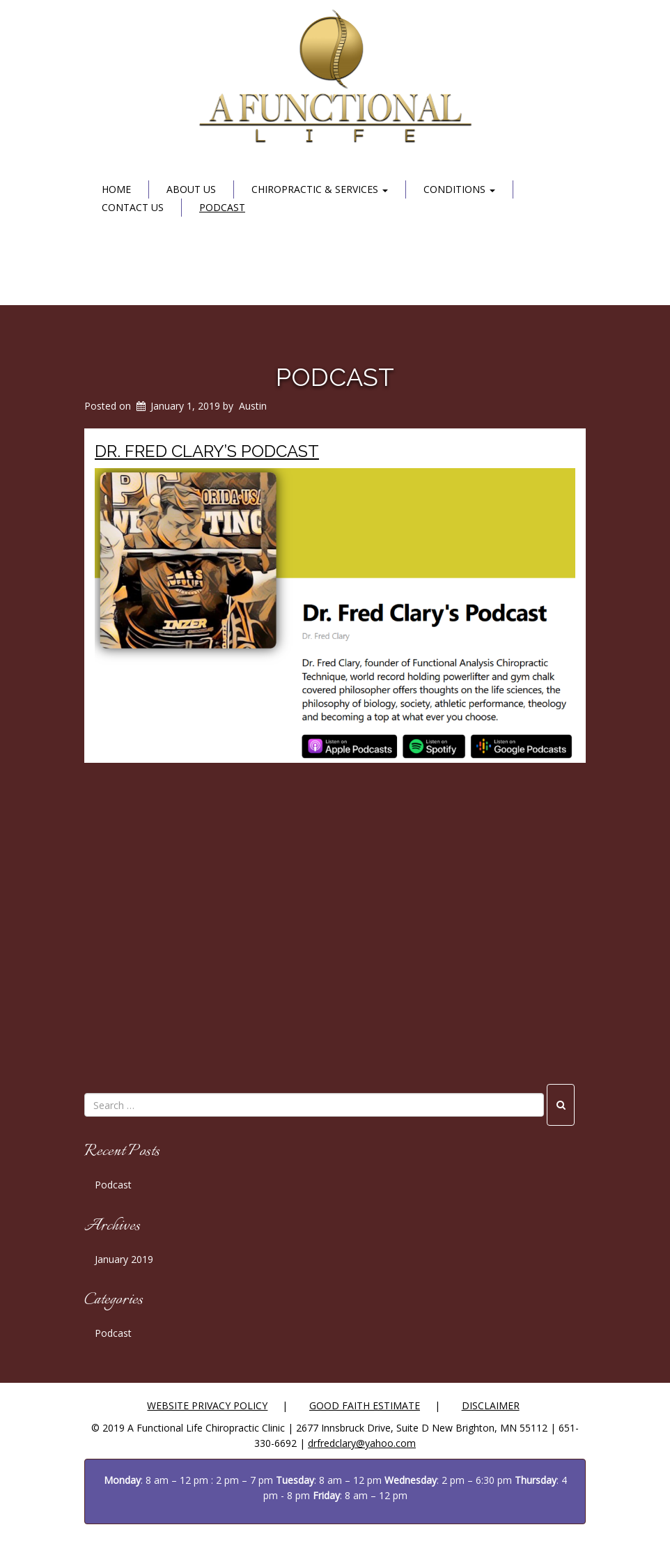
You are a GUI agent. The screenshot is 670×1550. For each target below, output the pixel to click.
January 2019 (124, 1259)
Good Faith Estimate (364, 1405)
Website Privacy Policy (207, 1405)
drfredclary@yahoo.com (362, 1443)
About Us (191, 189)
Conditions (459, 189)
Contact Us (133, 207)
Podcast (222, 207)
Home (116, 189)
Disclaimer (491, 1405)
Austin (253, 405)
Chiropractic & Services (319, 189)
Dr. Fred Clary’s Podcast (207, 451)
